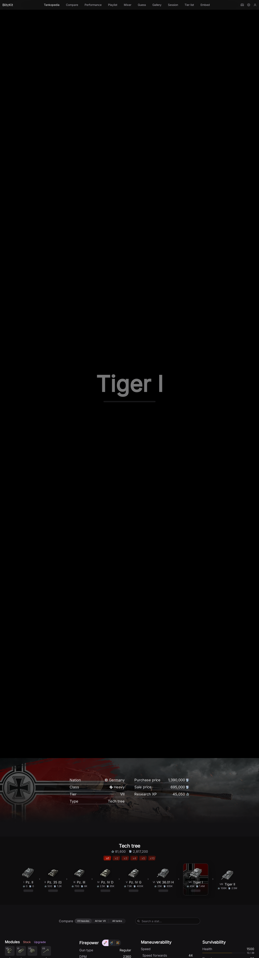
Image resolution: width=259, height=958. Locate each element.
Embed (205, 4)
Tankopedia (51, 4)
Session (173, 4)
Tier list (189, 4)
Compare (72, 4)
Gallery (156, 4)
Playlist (112, 4)
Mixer (127, 4)
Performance (93, 4)
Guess (142, 4)
